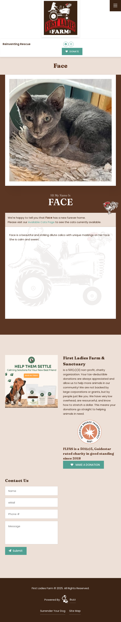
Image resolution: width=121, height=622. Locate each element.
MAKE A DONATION (85, 465)
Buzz (73, 599)
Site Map (75, 611)
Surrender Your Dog (52, 611)
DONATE (72, 51)
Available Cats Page (41, 222)
